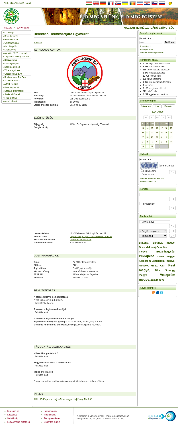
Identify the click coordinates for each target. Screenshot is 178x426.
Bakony (143, 242)
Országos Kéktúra (13, 74)
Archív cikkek (10, 101)
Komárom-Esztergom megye (157, 260)
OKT (163, 265)
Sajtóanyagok (50, 411)
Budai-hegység (165, 251)
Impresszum (13, 411)
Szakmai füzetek (13, 94)
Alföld (36, 399)
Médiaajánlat (50, 414)
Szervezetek (11, 60)
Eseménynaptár (12, 87)
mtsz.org (8, 28)
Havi (157, 106)
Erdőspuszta (46, 399)
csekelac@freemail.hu (80, 239)
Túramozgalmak (12, 70)
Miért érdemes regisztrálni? (152, 52)
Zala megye (157, 279)
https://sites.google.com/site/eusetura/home (91, 236)
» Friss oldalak (10, 98)
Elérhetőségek (12, 39)
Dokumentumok (12, 67)
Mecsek (143, 265)
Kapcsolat (12, 414)
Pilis (157, 270)
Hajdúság (78, 399)
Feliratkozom (149, 171)
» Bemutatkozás (10, 36)
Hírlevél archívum (148, 181)
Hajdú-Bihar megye (63, 399)
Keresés (168, 106)
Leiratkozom (149, 174)
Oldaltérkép (12, 418)
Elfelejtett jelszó (147, 49)
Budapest (146, 256)
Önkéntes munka (52, 422)
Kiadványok (10, 49)
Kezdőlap (9, 32)
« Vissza (38, 42)
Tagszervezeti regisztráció (16, 56)
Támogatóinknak (52, 418)
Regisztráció (145, 46)
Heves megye (166, 256)
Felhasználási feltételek (18, 422)
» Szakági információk (13, 91)
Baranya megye (164, 242)
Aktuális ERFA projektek (16, 53)
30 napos (146, 106)
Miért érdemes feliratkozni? (152, 178)
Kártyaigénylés (12, 63)
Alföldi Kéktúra (11, 84)
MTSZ (154, 265)
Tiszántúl (88, 399)
